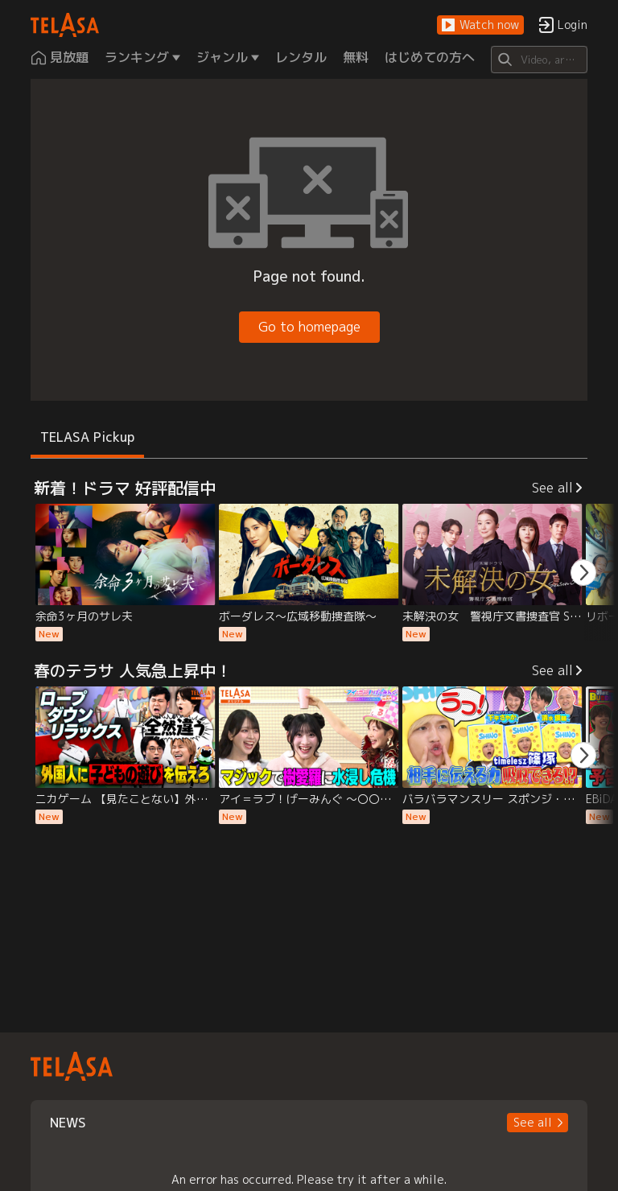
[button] (480, 25)
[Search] (539, 59)
